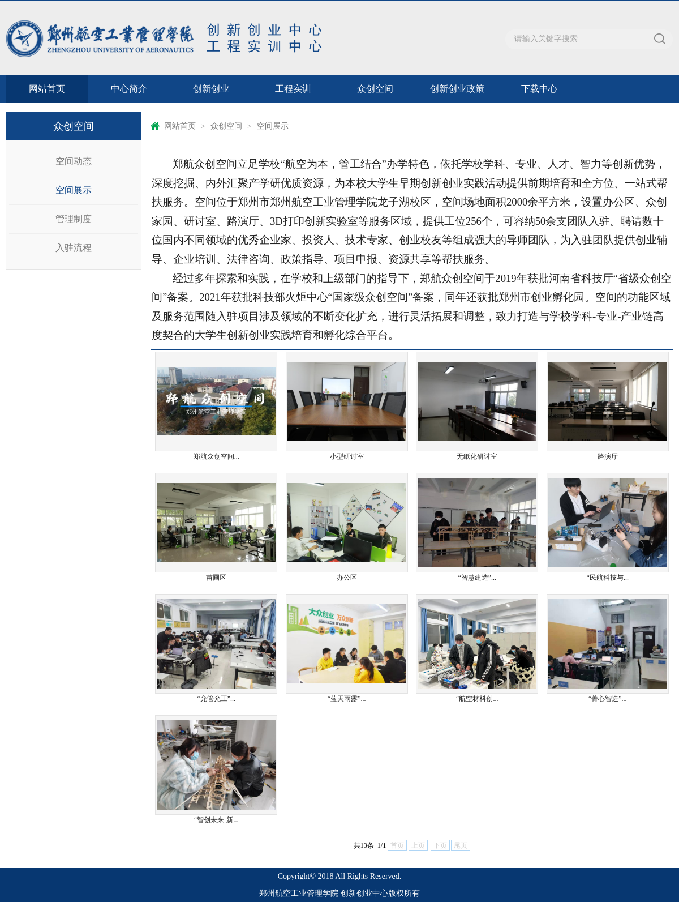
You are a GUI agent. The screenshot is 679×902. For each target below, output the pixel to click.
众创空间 (375, 88)
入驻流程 (73, 248)
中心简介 (129, 88)
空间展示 (73, 190)
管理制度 (73, 219)
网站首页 (47, 88)
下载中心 (539, 88)
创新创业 (211, 88)
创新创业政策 (457, 88)
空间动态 (73, 161)
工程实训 (293, 88)
